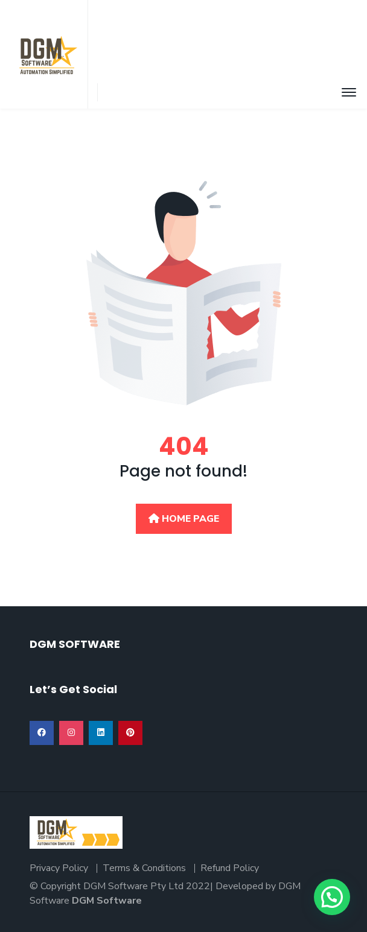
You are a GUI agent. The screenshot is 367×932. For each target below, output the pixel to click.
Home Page (183, 518)
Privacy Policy (59, 868)
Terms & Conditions (144, 868)
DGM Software (107, 900)
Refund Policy (229, 868)
